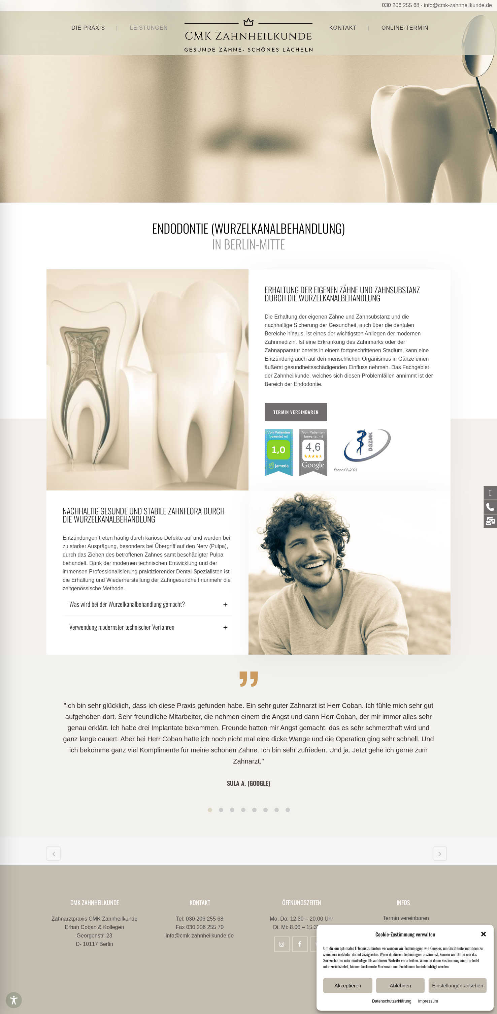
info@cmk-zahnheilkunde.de (458, 5)
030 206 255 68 (400, 5)
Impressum (428, 1001)
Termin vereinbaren (296, 412)
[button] (483, 934)
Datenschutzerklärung (391, 1001)
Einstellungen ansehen (457, 985)
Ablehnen (400, 985)
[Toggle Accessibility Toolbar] (14, 1000)
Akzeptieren (347, 985)
